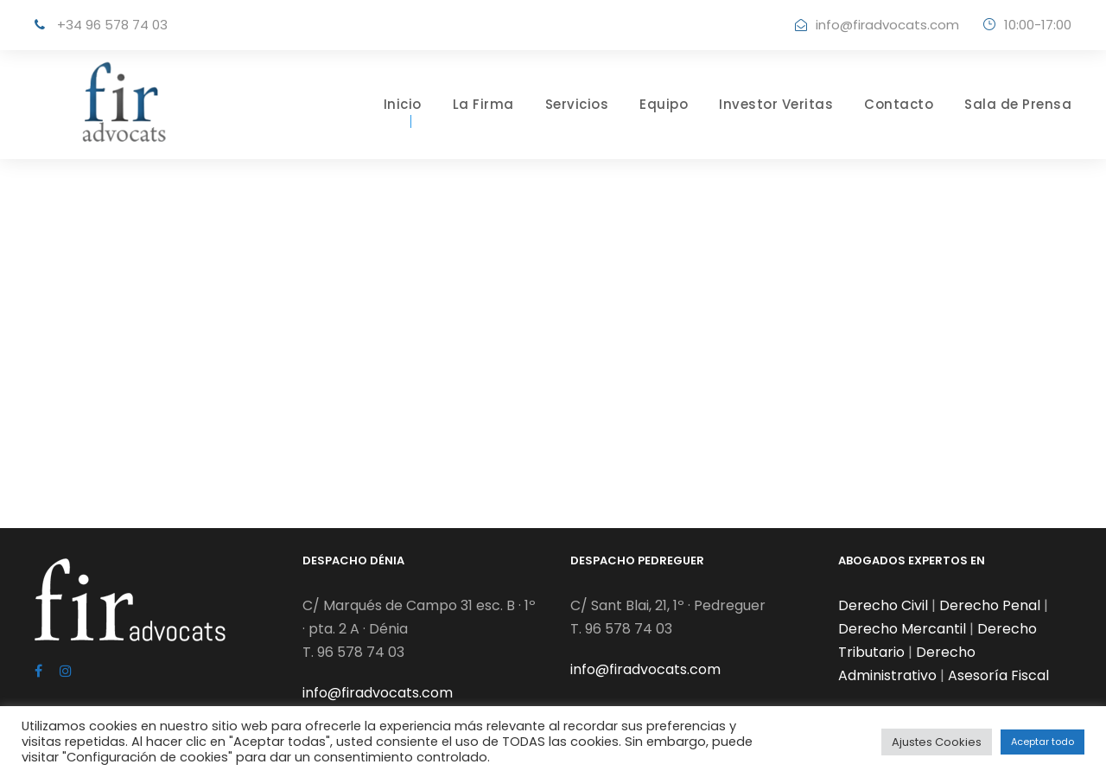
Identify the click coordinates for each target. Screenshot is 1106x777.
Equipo (663, 104)
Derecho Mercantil (902, 629)
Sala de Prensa (1017, 104)
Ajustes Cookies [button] (937, 742)
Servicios (577, 104)
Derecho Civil (883, 605)
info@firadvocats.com (887, 25)
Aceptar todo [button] (1042, 741)
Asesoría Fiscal (998, 675)
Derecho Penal (989, 605)
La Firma (483, 104)
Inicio (403, 104)
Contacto (898, 104)
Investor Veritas (776, 104)
